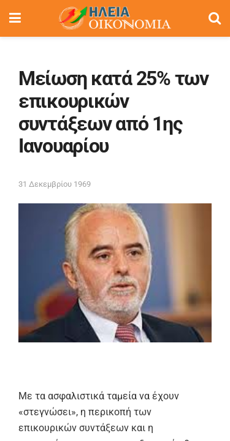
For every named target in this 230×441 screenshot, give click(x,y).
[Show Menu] (15, 18)
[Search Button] (215, 18)
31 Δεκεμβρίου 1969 (54, 184)
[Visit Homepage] (114, 18)
